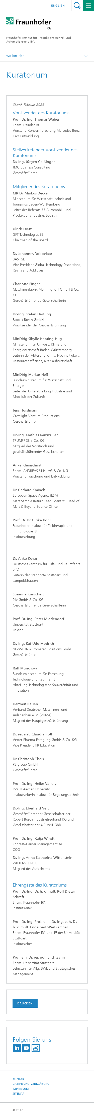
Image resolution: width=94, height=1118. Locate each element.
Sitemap (18, 1093)
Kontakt (19, 1079)
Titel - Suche (77, 5)
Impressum (21, 1089)
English (58, 5)
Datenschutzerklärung (31, 1084)
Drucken (25, 1003)
